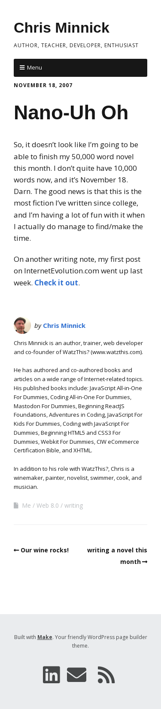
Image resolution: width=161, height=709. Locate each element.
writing (73, 505)
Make (44, 637)
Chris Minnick (61, 27)
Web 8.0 (47, 505)
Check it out (56, 283)
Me (26, 505)
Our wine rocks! (45, 550)
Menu (34, 67)
